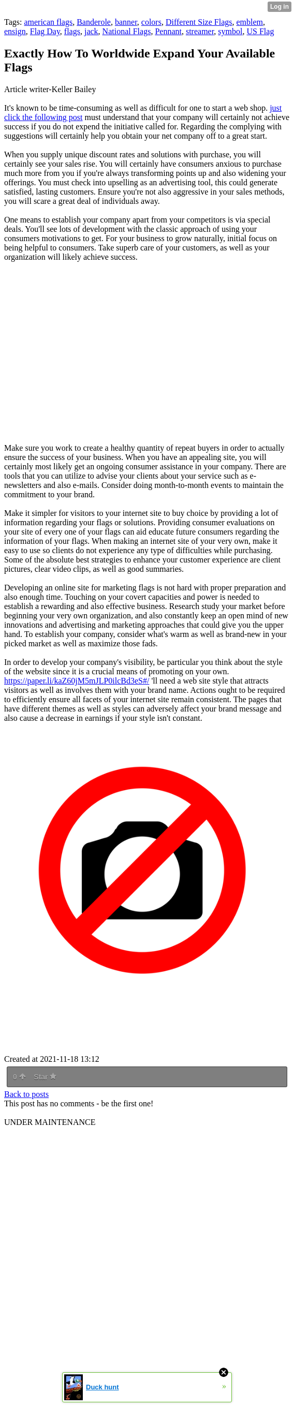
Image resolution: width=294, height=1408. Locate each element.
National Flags (126, 31)
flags (72, 31)
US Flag (260, 31)
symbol (230, 31)
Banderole (94, 22)
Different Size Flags (199, 22)
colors (151, 22)
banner (126, 22)
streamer (200, 31)
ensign (15, 31)
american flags (48, 22)
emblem (249, 22)
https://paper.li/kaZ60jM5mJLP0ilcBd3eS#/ (76, 680)
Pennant (168, 31)
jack (91, 31)
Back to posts (26, 1094)
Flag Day (45, 31)
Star (45, 1077)
